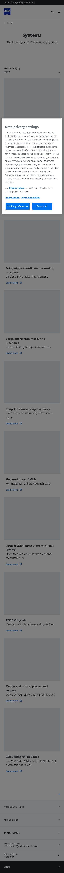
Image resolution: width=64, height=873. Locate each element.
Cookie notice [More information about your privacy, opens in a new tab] (12, 197)
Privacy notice (16, 187)
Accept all (42, 206)
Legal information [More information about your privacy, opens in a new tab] (30, 197)
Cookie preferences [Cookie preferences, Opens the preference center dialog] (17, 206)
